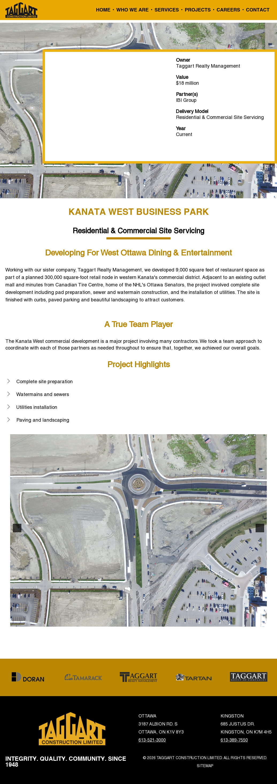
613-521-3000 (152, 740)
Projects (198, 10)
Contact (258, 10)
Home (103, 10)
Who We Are (132, 10)
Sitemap (205, 766)
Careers (228, 10)
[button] (17, 528)
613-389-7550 (234, 740)
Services (167, 10)
